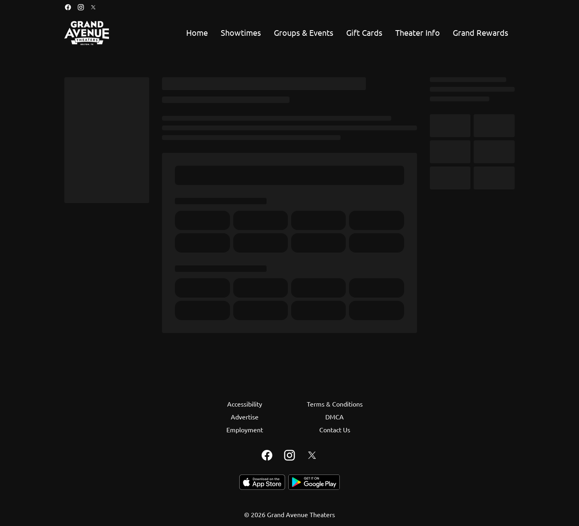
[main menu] (347, 33)
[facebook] (68, 7)
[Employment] (244, 429)
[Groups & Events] (303, 33)
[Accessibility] (244, 403)
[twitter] (93, 7)
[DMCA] (334, 416)
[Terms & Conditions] (335, 403)
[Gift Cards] (364, 33)
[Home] (197, 33)
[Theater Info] (417, 33)
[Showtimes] (241, 33)
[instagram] (80, 7)
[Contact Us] (334, 429)
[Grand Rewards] (480, 33)
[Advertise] (245, 416)
